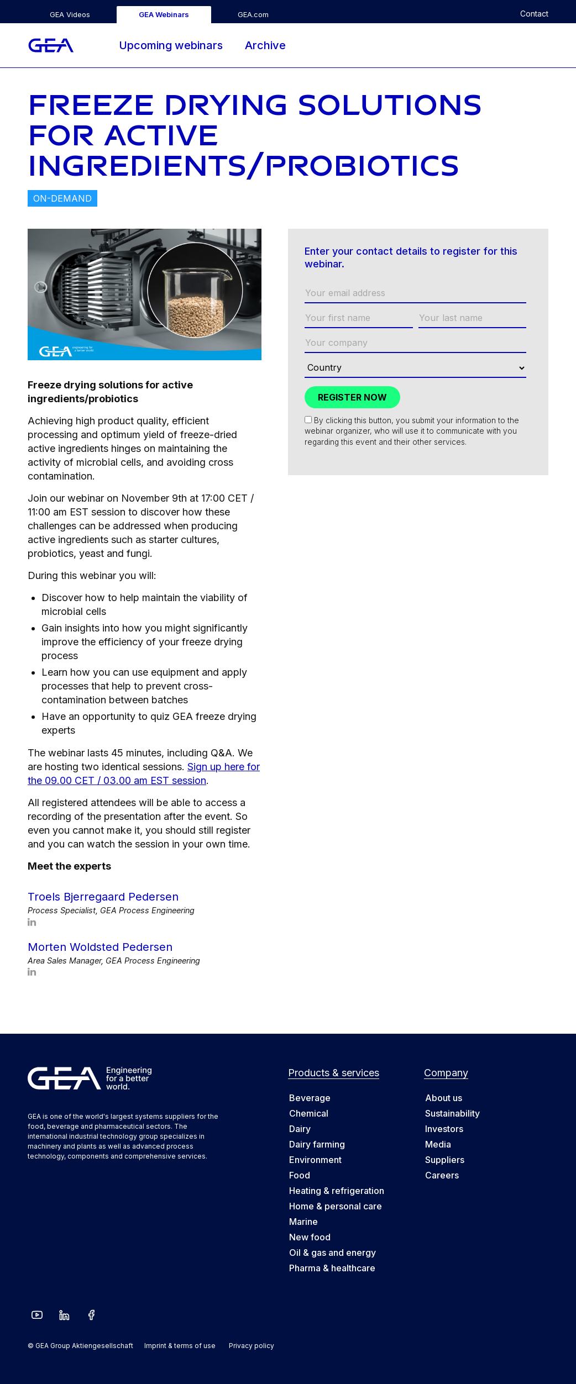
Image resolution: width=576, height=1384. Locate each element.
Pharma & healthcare (332, 1268)
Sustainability (452, 1113)
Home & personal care (335, 1206)
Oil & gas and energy (332, 1252)
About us (443, 1097)
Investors (444, 1128)
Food (299, 1175)
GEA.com (253, 14)
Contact (534, 13)
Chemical (308, 1113)
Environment (315, 1159)
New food (310, 1237)
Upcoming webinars (171, 45)
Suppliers (444, 1159)
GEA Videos (70, 14)
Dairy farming (317, 1144)
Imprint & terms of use (180, 1345)
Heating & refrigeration (336, 1190)
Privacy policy (251, 1345)
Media (438, 1144)
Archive (265, 45)
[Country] (415, 368)
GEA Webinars (164, 14)
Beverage (310, 1097)
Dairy (300, 1128)
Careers (442, 1175)
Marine (303, 1221)
